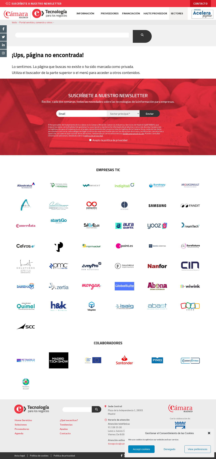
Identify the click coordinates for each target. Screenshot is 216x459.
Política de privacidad (64, 455)
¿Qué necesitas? (69, 420)
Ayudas (64, 429)
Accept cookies (141, 449)
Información (85, 13)
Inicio (14, 22)
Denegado (169, 449)
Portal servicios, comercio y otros (35, 22)
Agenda (19, 433)
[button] (209, 433)
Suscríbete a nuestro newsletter (36, 4)
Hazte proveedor (155, 13)
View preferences (197, 449)
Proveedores (109, 13)
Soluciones (21, 424)
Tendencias (66, 424)
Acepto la (98, 140)
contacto (200, 4)
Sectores (177, 13)
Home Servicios (23, 420)
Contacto (65, 433)
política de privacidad (115, 140)
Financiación (131, 13)
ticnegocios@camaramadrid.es (123, 443)
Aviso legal (19, 455)
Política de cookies (39, 455)
